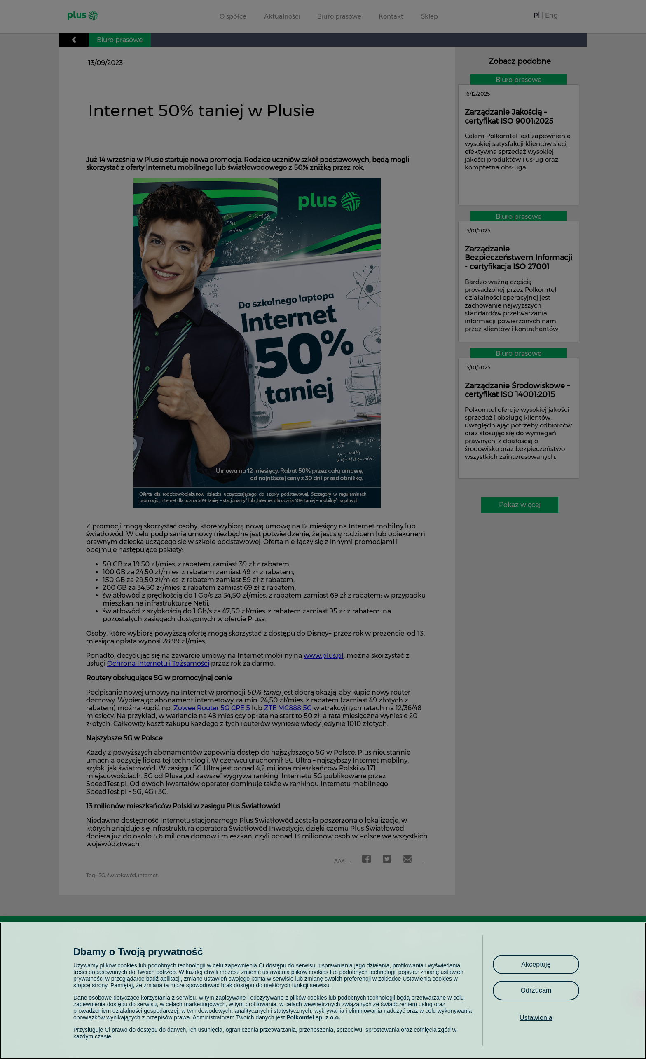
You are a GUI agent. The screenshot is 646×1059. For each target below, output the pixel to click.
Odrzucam (535, 990)
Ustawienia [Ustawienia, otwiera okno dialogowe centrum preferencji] (536, 1017)
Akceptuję (536, 964)
